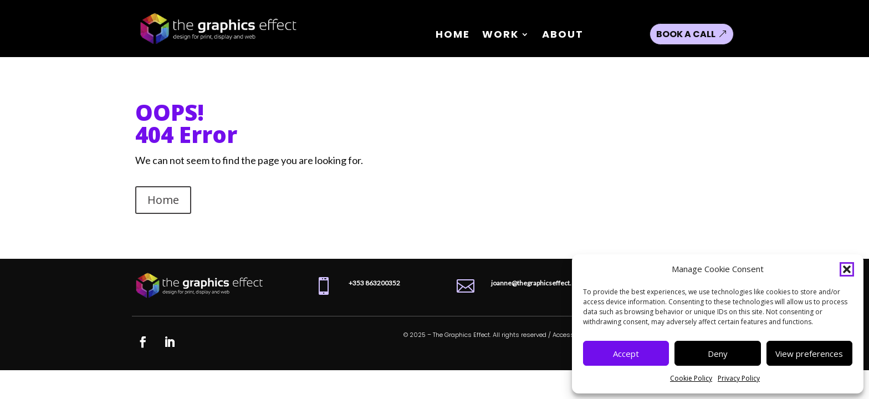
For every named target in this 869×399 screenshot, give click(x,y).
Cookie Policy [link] (691, 378)
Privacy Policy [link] (739, 378)
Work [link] (500, 35)
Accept (626, 353)
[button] (846, 269)
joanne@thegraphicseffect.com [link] (538, 283)
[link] (219, 47)
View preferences (809, 353)
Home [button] (163, 199)
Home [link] (453, 35)
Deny (718, 353)
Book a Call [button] (685, 34)
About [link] (563, 35)
